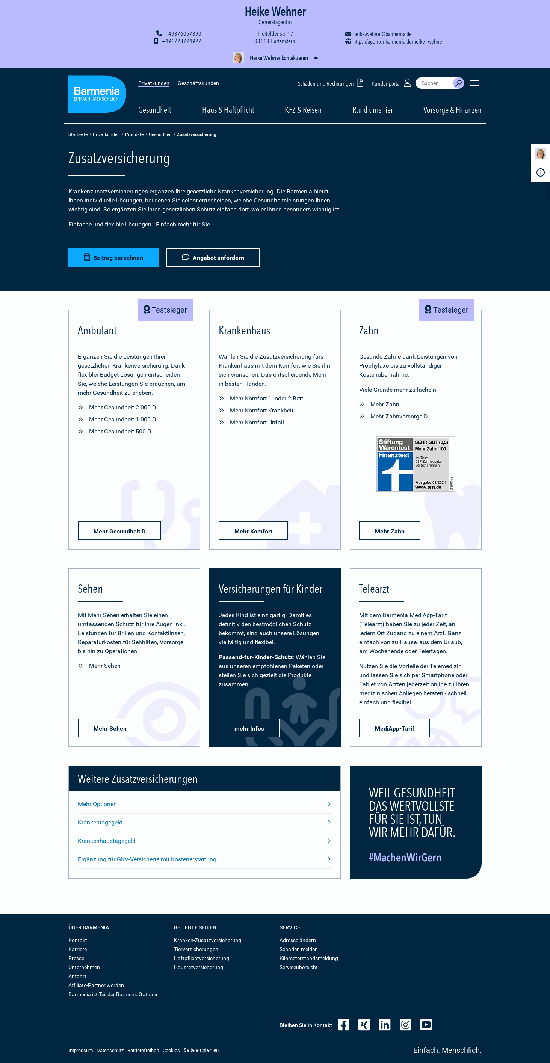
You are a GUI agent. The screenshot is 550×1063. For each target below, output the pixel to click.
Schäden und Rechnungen (332, 82)
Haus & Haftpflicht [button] (228, 109)
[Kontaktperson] (540, 155)
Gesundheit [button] (154, 109)
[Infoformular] (540, 172)
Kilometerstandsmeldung (309, 958)
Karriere (77, 949)
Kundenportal (392, 82)
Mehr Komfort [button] (253, 531)
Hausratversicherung (198, 967)
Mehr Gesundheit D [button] (119, 531)
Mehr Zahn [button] (390, 531)
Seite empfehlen (201, 1050)
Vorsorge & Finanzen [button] (452, 109)
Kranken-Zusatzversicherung (207, 940)
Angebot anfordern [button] (213, 257)
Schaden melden (299, 949)
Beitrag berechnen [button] (113, 257)
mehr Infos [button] (249, 728)
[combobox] (434, 82)
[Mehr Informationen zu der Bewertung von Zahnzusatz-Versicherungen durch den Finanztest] (416, 465)
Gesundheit (160, 134)
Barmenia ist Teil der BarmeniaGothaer (113, 994)
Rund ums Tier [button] (372, 109)
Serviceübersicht (299, 967)
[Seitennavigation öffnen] (474, 82)
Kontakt (77, 940)
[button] (275, 58)
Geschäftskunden (198, 83)
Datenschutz (110, 1050)
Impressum (80, 1050)
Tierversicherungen (196, 949)
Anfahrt (77, 976)
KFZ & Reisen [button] (303, 109)
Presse (76, 958)
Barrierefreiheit (143, 1050)
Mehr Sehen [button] (110, 728)
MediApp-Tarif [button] (394, 728)
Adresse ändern (298, 940)
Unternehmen (84, 967)
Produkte (134, 134)
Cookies (171, 1050)
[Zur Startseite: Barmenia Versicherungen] (97, 95)
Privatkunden (153, 83)
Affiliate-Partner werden (96, 985)
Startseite (78, 134)
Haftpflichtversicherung (201, 958)
